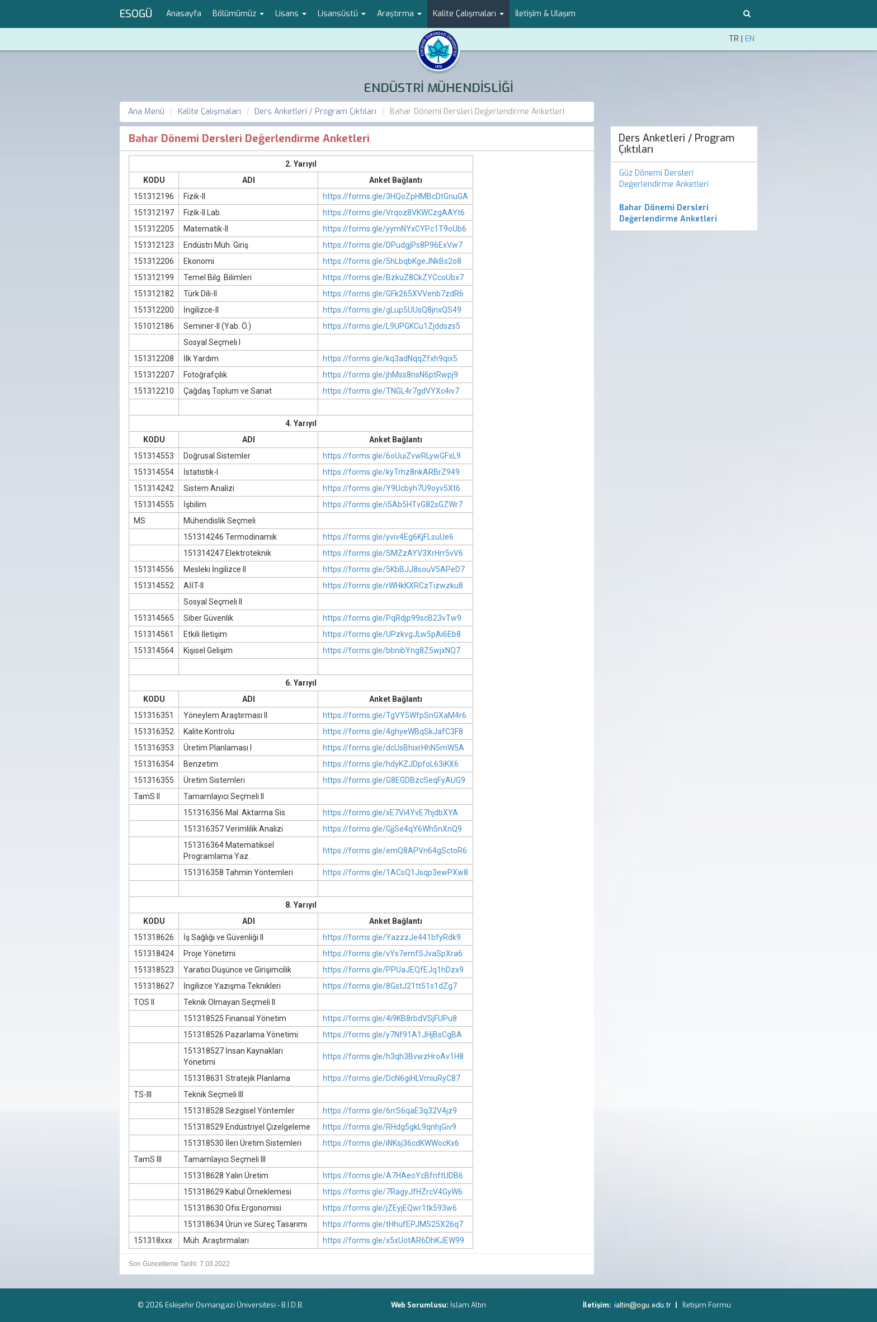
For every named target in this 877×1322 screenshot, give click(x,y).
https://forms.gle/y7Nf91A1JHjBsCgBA (392, 1034)
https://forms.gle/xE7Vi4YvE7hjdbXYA (390, 812)
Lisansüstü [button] (342, 13)
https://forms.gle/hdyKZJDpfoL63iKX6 (391, 763)
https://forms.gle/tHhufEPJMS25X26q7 (393, 1224)
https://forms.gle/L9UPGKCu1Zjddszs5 (391, 326)
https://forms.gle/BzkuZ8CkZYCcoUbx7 (393, 277)
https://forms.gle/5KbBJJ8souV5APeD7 (394, 569)
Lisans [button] (291, 13)
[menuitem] (684, 213)
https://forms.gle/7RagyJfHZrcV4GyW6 (393, 1191)
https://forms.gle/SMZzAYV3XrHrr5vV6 (393, 553)
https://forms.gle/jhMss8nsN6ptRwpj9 (390, 374)
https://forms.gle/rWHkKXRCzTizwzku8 (393, 585)
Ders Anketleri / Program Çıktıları (315, 111)
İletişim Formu (706, 1305)
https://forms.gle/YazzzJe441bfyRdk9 (392, 937)
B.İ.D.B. (292, 1305)
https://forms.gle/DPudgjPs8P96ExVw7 (393, 244)
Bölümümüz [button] (238, 13)
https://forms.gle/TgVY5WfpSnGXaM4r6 (394, 715)
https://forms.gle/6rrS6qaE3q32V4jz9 (390, 1110)
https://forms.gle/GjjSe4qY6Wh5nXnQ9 (392, 828)
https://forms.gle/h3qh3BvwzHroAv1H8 (393, 1056)
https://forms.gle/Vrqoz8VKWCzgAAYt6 (394, 212)
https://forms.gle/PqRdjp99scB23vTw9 (392, 617)
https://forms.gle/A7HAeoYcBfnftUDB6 (393, 1175)
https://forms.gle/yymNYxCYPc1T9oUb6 (394, 228)
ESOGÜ (136, 14)
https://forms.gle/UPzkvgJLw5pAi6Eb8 (392, 634)
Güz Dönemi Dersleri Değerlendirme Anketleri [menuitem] (664, 179)
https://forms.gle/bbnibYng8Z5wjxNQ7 (391, 650)
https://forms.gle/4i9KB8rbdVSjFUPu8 (390, 1018)
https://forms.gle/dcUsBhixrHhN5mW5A (393, 747)
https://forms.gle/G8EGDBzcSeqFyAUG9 (394, 780)
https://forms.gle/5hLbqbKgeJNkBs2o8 (392, 261)
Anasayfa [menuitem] (183, 13)
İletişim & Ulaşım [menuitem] (545, 13)
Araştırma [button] (399, 13)
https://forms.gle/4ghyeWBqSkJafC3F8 (393, 731)
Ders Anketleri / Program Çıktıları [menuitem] (676, 143)
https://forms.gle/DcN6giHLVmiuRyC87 (391, 1078)
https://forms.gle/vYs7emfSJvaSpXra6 (393, 953)
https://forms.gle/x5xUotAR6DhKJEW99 (393, 1240)
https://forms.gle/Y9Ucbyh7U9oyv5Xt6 (391, 488)
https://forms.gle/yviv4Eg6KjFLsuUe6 (388, 536)
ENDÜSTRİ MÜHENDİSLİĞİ (438, 88)
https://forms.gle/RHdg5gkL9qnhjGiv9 (389, 1126)
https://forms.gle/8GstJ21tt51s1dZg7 (390, 985)
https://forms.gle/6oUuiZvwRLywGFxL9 (392, 455)
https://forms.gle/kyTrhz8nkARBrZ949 (391, 472)
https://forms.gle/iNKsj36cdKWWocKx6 (391, 1143)
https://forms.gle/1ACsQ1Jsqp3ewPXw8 (395, 872)
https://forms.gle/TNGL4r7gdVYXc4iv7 (391, 390)
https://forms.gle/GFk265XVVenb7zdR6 (393, 293)
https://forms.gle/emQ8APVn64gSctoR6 (395, 850)
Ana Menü (146, 111)
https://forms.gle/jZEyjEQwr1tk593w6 (390, 1207)
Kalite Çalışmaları (209, 111)
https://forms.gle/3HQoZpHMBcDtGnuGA (395, 196)
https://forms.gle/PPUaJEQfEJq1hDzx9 (393, 969)
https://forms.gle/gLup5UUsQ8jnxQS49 (392, 309)
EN (750, 39)
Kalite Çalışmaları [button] (468, 13)
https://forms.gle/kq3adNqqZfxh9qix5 (390, 358)
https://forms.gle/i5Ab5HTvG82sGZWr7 (393, 504)
